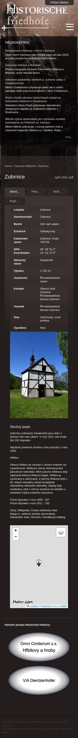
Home (8, 166)
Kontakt (19, 288)
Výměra (19, 270)
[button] (38, 563)
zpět (57, 177)
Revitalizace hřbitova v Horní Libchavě (30, 50)
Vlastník (19, 306)
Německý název (20, 261)
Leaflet (32, 606)
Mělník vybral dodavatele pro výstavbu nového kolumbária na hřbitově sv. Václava (35, 120)
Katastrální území (21, 240)
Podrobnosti (17, 201)
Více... (69, 137)
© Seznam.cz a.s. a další (53, 606)
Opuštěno (20, 327)
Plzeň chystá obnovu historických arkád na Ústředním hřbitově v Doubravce (33, 99)
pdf (71, 177)
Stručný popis (20, 427)
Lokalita (19, 209)
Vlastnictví (20, 277)
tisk (65, 177)
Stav (16, 317)
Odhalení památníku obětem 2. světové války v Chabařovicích (35, 81)
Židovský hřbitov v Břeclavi (22, 65)
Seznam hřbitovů (25, 166)
